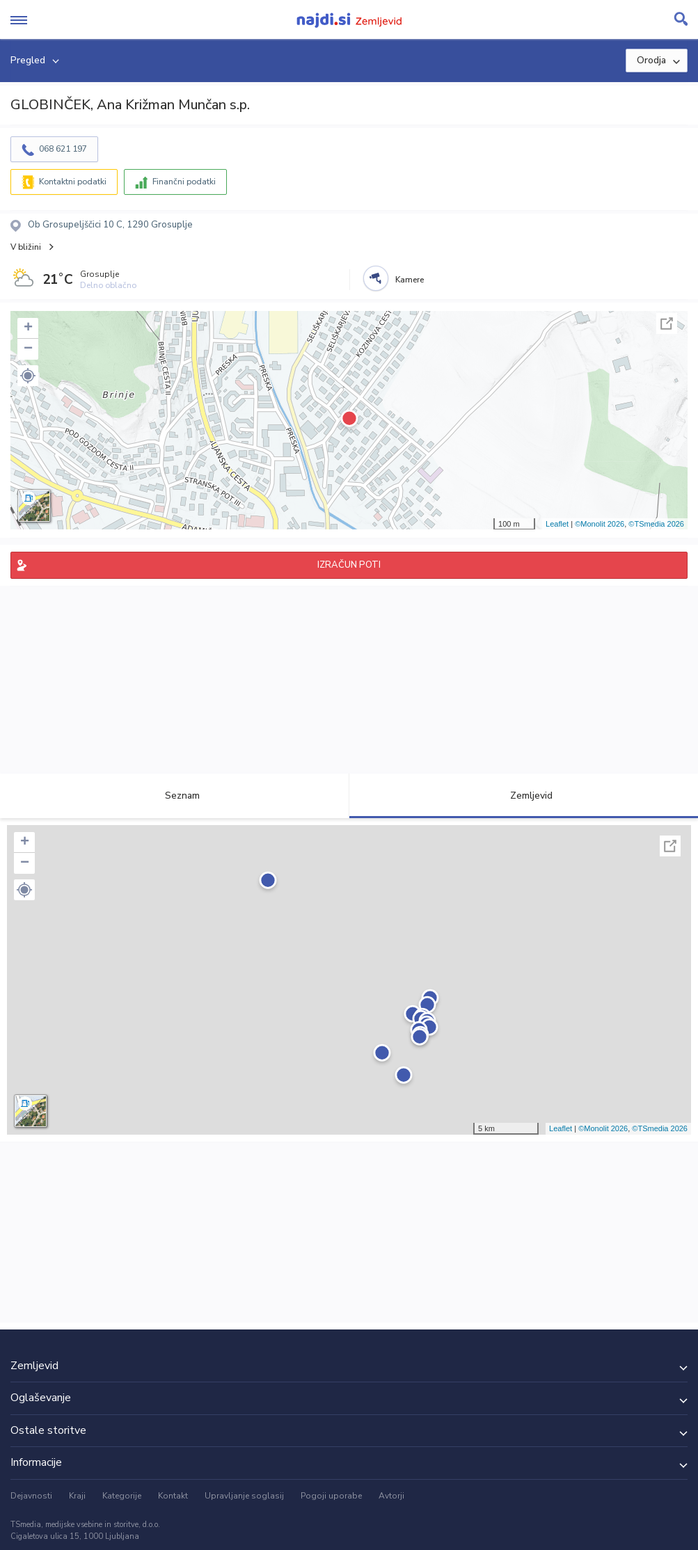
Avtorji (391, 1495)
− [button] (28, 349)
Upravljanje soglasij (244, 1495)
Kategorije (121, 1495)
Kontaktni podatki (72, 181)
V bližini (25, 247)
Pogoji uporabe (331, 1495)
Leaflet (557, 524)
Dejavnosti (31, 1495)
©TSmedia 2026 (656, 524)
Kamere (409, 279)
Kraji (77, 1495)
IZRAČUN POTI (349, 565)
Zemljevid (523, 795)
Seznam (174, 795)
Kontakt (173, 1495)
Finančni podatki (184, 181)
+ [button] (28, 328)
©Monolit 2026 (599, 524)
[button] (27, 375)
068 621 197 (63, 148)
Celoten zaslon (666, 323)
